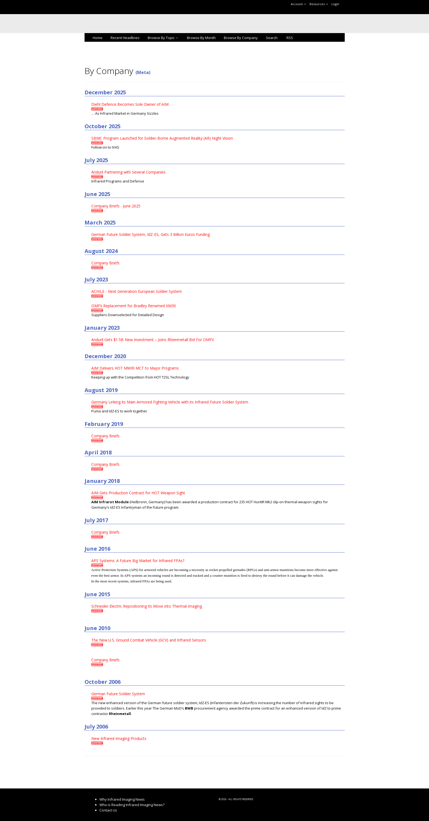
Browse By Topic (163, 37)
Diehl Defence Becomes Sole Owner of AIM (130, 104)
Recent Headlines (125, 37)
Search (272, 37)
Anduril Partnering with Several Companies (128, 172)
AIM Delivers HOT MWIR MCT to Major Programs (135, 368)
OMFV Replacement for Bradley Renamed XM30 (133, 305)
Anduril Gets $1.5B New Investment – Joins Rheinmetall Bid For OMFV (152, 339)
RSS (289, 37)
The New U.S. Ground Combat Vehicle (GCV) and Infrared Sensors (148, 640)
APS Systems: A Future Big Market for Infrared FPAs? (137, 560)
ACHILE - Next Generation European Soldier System (136, 291)
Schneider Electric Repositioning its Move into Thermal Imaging (146, 606)
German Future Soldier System (118, 693)
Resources (318, 4)
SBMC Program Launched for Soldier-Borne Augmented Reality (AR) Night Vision (162, 138)
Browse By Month (201, 37)
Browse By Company (241, 37)
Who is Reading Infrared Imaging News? (131, 804)
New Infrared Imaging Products (118, 738)
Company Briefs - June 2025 (115, 206)
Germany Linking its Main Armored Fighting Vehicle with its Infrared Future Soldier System (169, 402)
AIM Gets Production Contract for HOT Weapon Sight (138, 492)
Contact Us (108, 810)
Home (97, 37)
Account (298, 4)
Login (335, 4)
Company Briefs (105, 262)
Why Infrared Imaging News (122, 799)
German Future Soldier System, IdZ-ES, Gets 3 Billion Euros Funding (150, 234)
